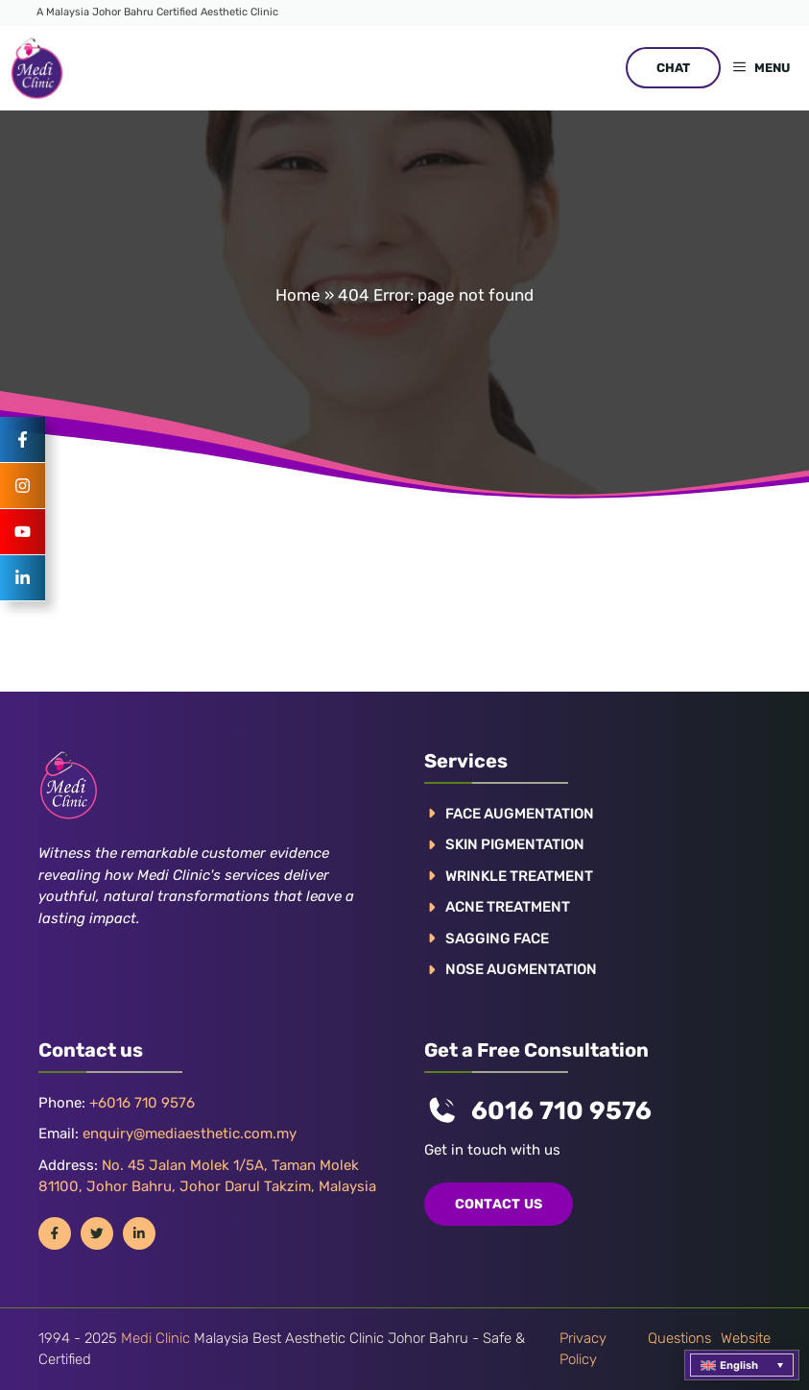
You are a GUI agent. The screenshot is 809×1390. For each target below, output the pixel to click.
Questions (679, 1338)
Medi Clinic (155, 1338)
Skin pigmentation (514, 844)
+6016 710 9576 (142, 1102)
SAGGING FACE (497, 938)
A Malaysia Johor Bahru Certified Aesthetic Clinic (157, 12)
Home (298, 295)
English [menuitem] (739, 1365)
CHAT (673, 68)
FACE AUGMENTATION (519, 813)
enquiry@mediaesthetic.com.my (190, 1133)
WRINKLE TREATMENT (519, 876)
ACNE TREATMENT (507, 906)
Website (746, 1338)
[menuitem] (742, 1365)
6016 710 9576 (561, 1111)
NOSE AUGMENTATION (521, 969)
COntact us (499, 1204)
